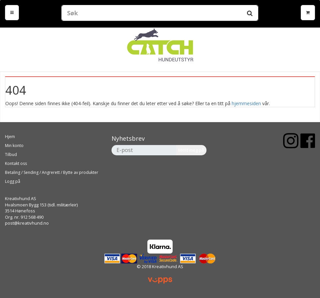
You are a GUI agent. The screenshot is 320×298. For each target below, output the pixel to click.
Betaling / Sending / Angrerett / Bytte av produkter (51, 172)
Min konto (14, 145)
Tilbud (11, 154)
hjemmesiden (246, 103)
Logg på (12, 181)
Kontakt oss (16, 163)
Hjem (10, 136)
